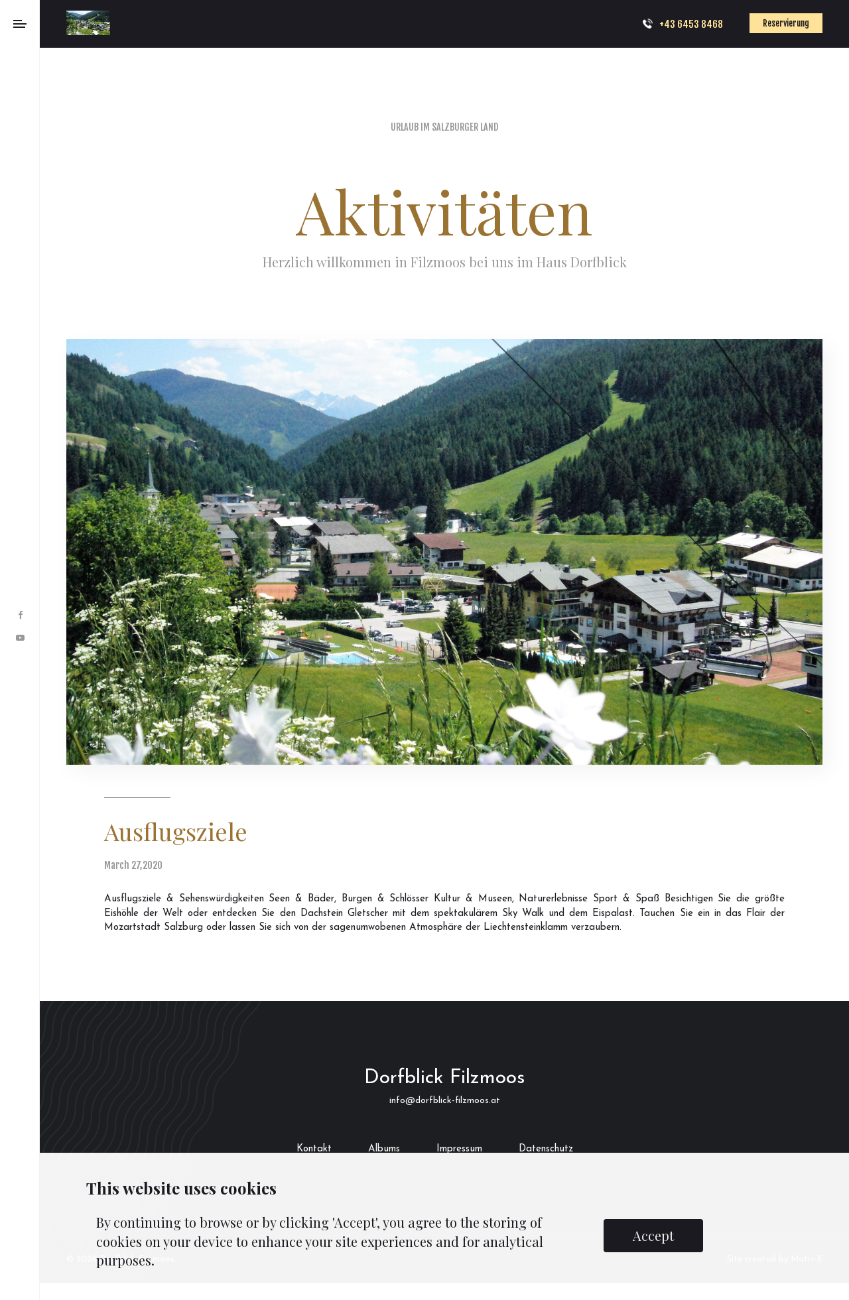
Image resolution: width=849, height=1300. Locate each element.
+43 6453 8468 (691, 24)
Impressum (459, 1149)
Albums (384, 1149)
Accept (653, 1235)
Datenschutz (546, 1149)
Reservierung (786, 23)
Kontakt (314, 1149)
